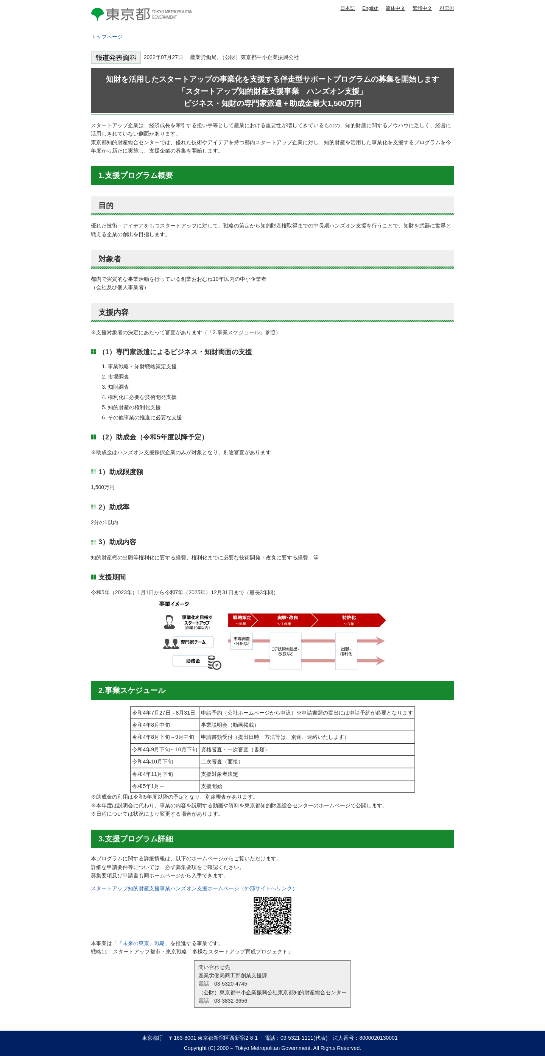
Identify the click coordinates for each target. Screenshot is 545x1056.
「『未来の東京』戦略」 (141, 943)
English (370, 8)
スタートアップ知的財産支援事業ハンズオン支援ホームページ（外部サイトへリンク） (194, 888)
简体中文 (395, 8)
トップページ (107, 37)
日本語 (347, 8)
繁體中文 (422, 8)
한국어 (446, 8)
